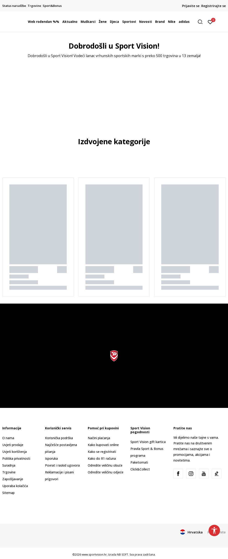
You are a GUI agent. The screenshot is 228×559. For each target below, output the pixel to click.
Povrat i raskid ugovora (62, 465)
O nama (8, 438)
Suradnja (8, 465)
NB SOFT (122, 554)
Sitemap (8, 493)
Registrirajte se (213, 6)
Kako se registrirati (102, 451)
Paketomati (139, 462)
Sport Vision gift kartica (148, 442)
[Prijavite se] (210, 21)
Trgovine (9, 472)
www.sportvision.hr (94, 554)
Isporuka (51, 458)
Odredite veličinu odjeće (105, 472)
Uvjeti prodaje (12, 445)
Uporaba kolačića (15, 486)
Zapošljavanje (12, 479)
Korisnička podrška (59, 438)
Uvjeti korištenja (14, 451)
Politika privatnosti (16, 458)
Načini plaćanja (99, 438)
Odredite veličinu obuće (105, 465)
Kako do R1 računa (102, 458)
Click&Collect (140, 469)
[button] (201, 22)
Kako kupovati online (103, 445)
